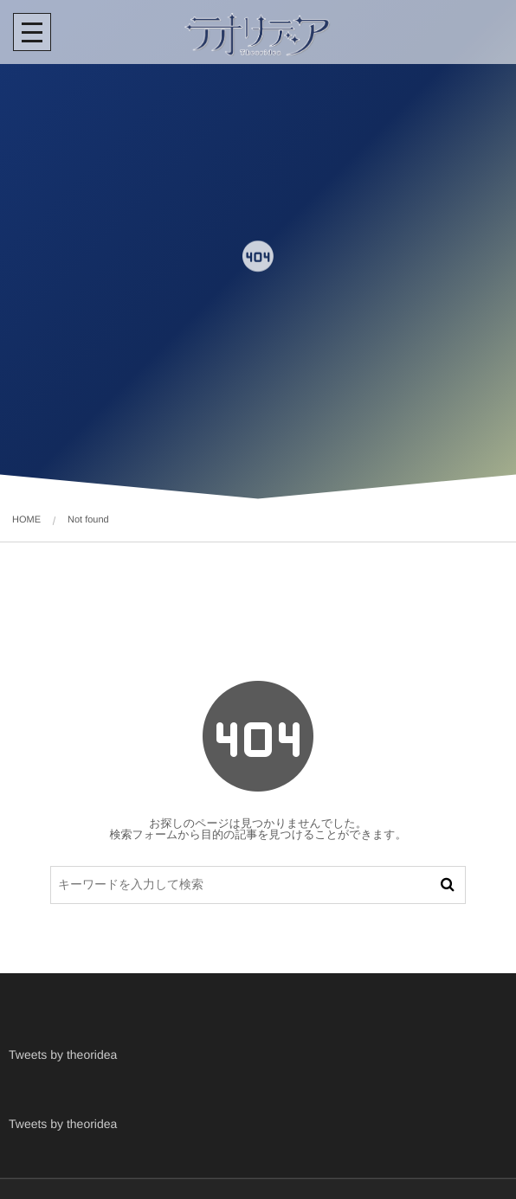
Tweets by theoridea (63, 1054)
